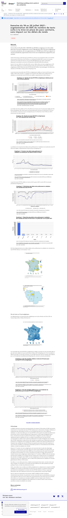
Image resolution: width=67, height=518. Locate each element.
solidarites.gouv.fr (35, 505)
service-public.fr (54, 507)
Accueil (5, 13)
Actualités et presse (58, 10)
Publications (28, 10)
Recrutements (51, 511)
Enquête (50, 18)
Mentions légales (33, 511)
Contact (44, 511)
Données (37, 10)
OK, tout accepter (20, 512)
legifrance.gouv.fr (45, 507)
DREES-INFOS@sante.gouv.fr (20, 489)
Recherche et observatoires (44, 10)
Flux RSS (39, 511)
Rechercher (64, 3)
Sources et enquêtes (18, 10)
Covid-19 (13, 38)
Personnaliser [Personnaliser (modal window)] (21, 509)
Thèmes (10, 10)
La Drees (3, 10)
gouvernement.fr (34, 507)
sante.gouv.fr (44, 505)
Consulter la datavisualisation (33, 422)
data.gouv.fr (52, 505)
